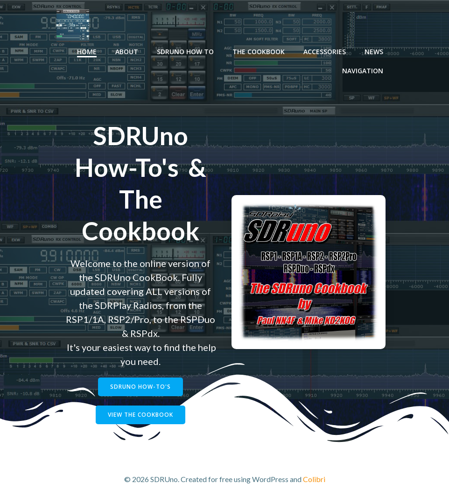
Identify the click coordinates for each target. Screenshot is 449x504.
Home (87, 51)
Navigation (362, 70)
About (126, 51)
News (374, 51)
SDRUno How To (185, 51)
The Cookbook (258, 51)
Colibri (314, 479)
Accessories (324, 51)
